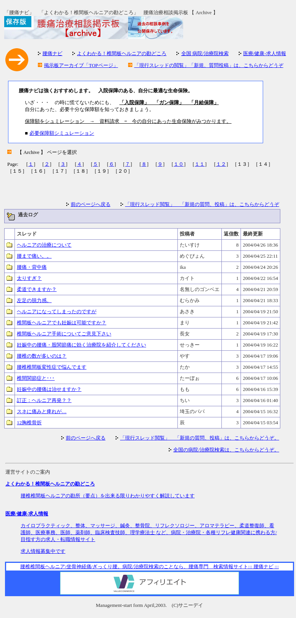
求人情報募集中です (43, 551)
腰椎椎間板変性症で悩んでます (51, 367)
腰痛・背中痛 (32, 267)
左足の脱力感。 (34, 300)
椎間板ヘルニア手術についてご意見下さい (64, 334)
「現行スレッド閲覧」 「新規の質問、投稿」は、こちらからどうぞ (202, 204)
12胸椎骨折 (29, 422)
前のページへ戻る (91, 204)
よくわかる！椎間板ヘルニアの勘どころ (121, 53)
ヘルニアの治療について (44, 245)
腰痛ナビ (52, 53)
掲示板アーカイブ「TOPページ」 (81, 65)
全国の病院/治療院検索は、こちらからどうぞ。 (226, 450)
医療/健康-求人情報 (264, 53)
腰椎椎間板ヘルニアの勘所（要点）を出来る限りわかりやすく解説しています (108, 496)
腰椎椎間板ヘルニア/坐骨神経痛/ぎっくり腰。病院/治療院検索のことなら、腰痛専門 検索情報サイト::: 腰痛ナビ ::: (149, 566)
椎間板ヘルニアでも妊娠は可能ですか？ (61, 322)
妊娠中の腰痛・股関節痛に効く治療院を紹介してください (81, 345)
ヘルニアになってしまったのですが (56, 311)
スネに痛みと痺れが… (42, 411)
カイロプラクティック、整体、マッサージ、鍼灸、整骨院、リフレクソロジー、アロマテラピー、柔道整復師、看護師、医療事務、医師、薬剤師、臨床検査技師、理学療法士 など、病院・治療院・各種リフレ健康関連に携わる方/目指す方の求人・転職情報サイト (149, 532)
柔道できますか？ (37, 289)
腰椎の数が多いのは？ (42, 356)
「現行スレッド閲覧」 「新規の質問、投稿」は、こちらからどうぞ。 (199, 438)
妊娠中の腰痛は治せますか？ (49, 389)
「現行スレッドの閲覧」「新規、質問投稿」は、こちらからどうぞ (208, 65)
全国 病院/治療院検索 (205, 53)
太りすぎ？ (29, 278)
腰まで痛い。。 (34, 256)
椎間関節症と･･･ (36, 378)
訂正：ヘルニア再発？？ (44, 400)
